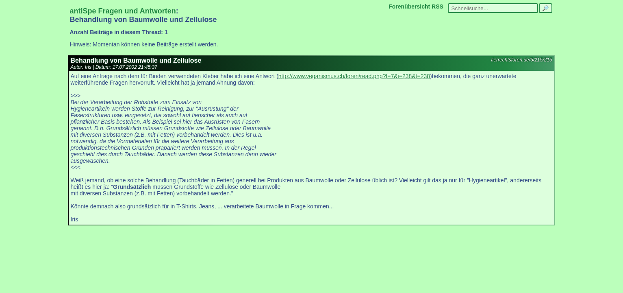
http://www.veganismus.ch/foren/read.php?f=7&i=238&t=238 (354, 76)
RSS (437, 6)
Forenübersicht (409, 6)
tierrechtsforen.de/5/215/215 (521, 60)
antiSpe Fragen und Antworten (123, 11)
